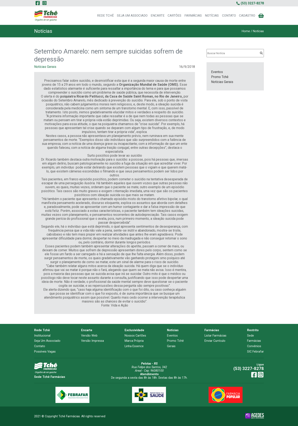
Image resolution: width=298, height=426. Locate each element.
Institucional (42, 335)
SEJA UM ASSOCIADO (132, 15)
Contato (39, 346)
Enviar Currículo (214, 341)
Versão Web (89, 335)
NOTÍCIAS (212, 15)
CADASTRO (247, 15)
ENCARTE (158, 15)
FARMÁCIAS (193, 15)
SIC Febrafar (255, 351)
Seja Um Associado (47, 341)
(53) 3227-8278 (248, 368)
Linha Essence (134, 346)
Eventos (217, 72)
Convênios (254, 346)
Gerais (171, 346)
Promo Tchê (219, 77)
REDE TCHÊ (105, 15)
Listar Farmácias (215, 335)
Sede (250, 335)
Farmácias (254, 341)
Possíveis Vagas (45, 351)
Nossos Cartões (135, 335)
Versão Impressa (92, 341)
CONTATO (229, 15)
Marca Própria (134, 341)
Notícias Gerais (45, 67)
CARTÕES (174, 15)
